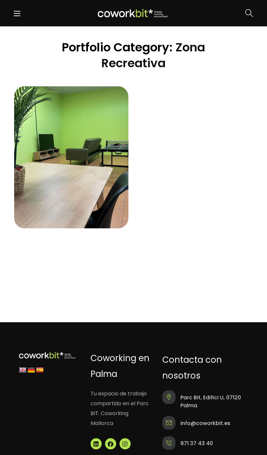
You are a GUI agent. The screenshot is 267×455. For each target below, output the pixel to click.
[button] (249, 13)
